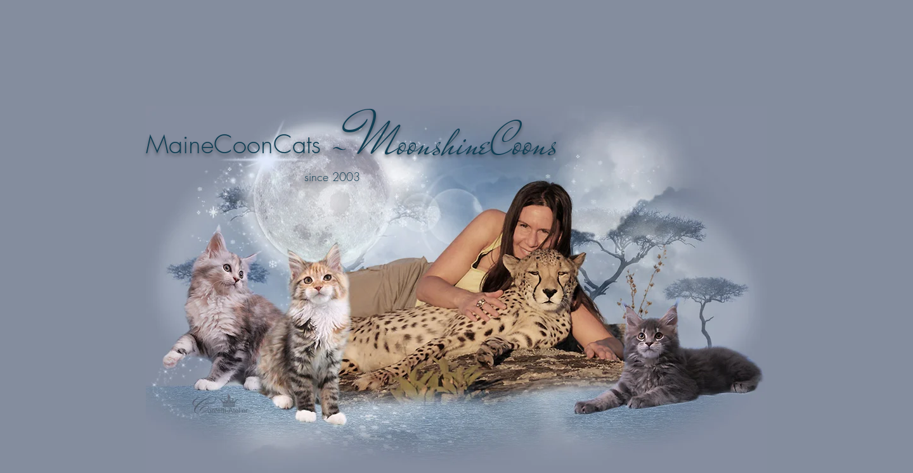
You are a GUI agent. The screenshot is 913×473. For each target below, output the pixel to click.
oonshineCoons (477, 143)
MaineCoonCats (233, 144)
